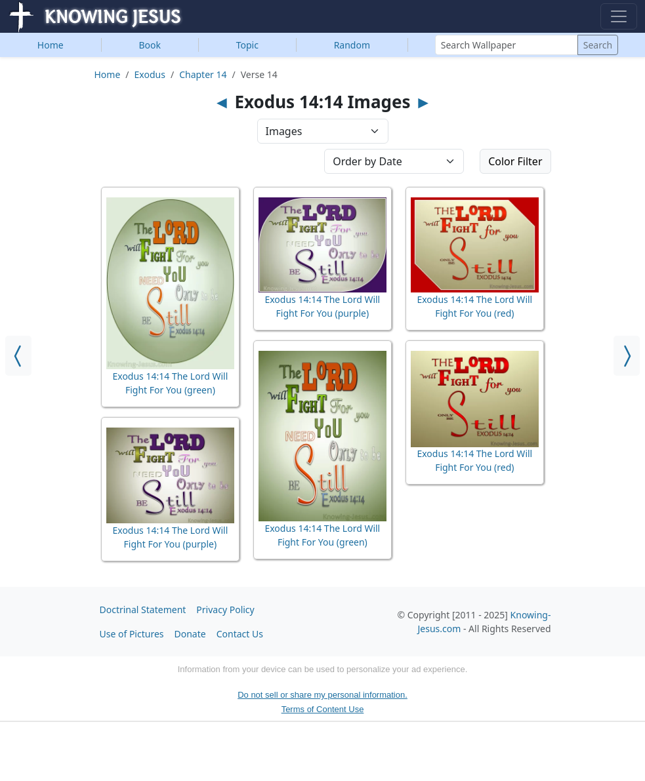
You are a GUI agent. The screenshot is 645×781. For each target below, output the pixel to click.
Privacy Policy (225, 609)
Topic (247, 45)
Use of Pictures (132, 634)
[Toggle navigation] (618, 16)
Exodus (150, 74)
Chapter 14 (202, 74)
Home (50, 45)
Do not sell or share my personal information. (322, 695)
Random (352, 45)
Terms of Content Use (322, 709)
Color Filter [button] (515, 161)
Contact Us (240, 634)
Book (149, 45)
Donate (190, 634)
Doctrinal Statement (143, 609)
